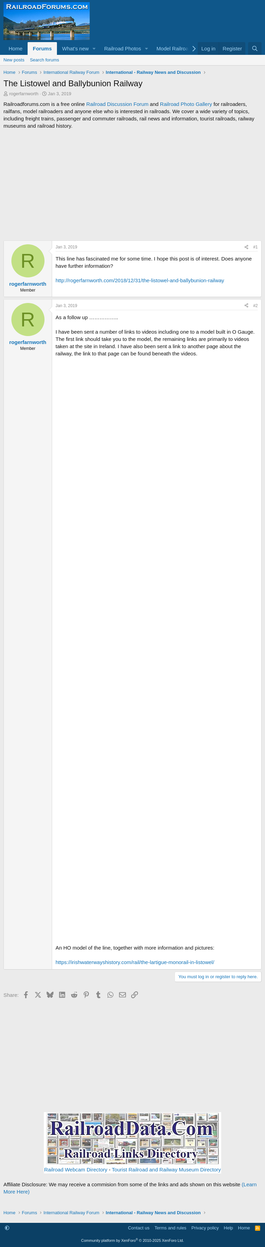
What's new (75, 48)
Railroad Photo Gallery (186, 104)
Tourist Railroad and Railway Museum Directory (166, 1169)
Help (228, 1227)
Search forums (44, 59)
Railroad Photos (122, 48)
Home (15, 48)
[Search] (255, 48)
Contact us (138, 1227)
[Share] (246, 247)
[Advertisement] (132, 185)
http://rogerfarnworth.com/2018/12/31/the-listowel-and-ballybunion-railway (140, 280)
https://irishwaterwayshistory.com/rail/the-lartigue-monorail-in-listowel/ (135, 962)
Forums (42, 48)
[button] (94, 48)
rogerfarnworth (24, 93)
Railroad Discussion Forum (117, 104)
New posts (13, 59)
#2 (255, 305)
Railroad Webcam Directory (75, 1169)
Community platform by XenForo (132, 1240)
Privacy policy (205, 1227)
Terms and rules (170, 1227)
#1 (255, 247)
